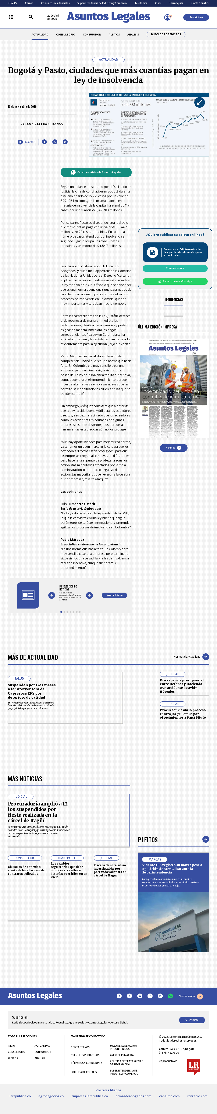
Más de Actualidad (33, 656)
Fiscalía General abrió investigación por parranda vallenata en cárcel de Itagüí (110, 870)
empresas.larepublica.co (89, 1096)
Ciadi (158, 3)
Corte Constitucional (203, 3)
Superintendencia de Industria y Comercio (102, 3)
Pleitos (148, 839)
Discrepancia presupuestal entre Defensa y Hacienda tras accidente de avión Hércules (182, 686)
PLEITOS (114, 34)
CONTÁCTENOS (80, 1047)
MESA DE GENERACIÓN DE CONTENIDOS (123, 1047)
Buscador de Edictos (166, 34)
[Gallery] (70, 593)
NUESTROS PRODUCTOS (85, 1055)
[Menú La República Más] (11, 17)
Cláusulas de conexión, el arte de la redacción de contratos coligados (26, 870)
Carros (29, 3)
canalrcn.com (169, 1096)
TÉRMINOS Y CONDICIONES (87, 1063)
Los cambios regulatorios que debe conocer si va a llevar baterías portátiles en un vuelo (69, 870)
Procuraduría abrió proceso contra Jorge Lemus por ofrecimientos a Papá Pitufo (183, 713)
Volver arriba (191, 997)
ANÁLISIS (133, 34)
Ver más (173, 448)
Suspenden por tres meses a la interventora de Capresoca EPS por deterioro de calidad (32, 691)
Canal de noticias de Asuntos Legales (96, 172)
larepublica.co (20, 1096)
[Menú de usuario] (167, 17)
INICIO (11, 1045)
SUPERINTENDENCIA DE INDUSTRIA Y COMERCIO (124, 1072)
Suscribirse (196, 17)
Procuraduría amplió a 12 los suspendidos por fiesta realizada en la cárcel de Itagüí (38, 812)
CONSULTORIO (65, 34)
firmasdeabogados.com (133, 1096)
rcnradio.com (197, 1096)
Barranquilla (176, 3)
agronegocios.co (51, 1096)
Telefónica (141, 3)
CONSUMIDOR (92, 34)
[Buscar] (31, 17)
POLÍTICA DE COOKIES (84, 1072)
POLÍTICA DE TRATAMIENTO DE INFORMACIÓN (126, 1063)
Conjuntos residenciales (55, 3)
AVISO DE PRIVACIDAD (122, 1055)
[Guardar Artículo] (26, 142)
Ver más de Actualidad (191, 656)
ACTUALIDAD (40, 34)
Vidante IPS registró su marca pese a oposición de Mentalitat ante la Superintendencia (172, 869)
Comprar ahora (175, 268)
